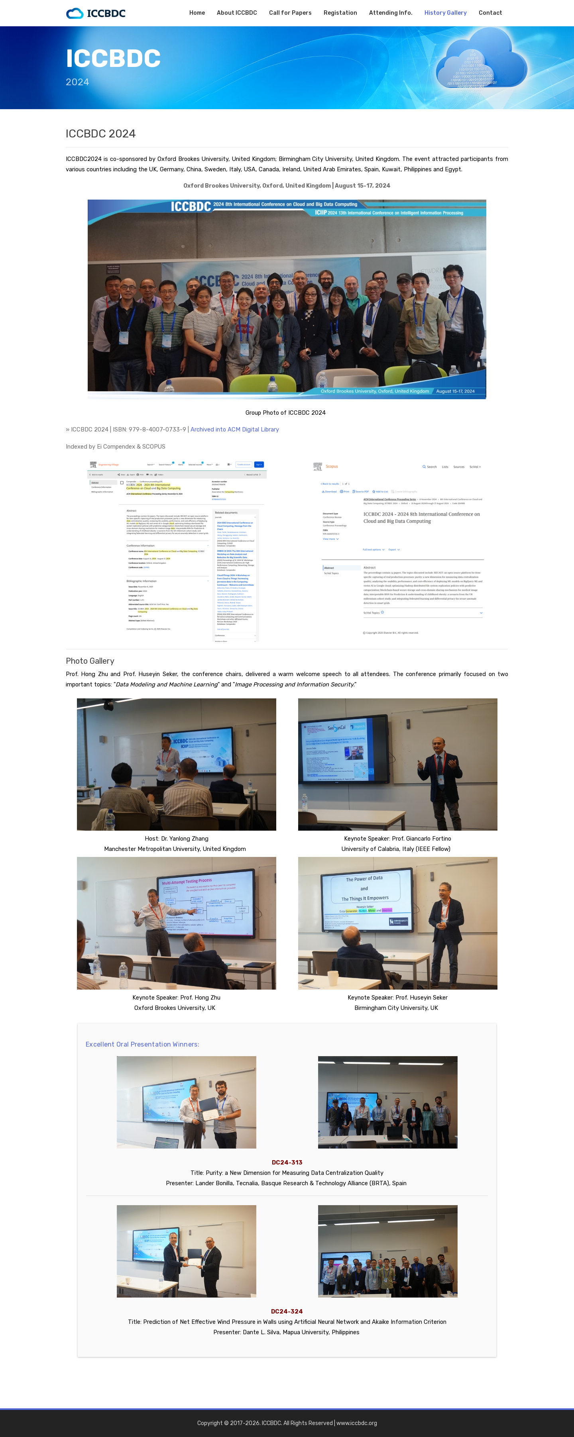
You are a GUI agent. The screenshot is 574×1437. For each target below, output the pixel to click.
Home (197, 13)
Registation (340, 13)
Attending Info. (391, 13)
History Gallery (446, 13)
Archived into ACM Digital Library (235, 429)
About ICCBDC (237, 13)
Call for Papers (290, 13)
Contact (490, 13)
